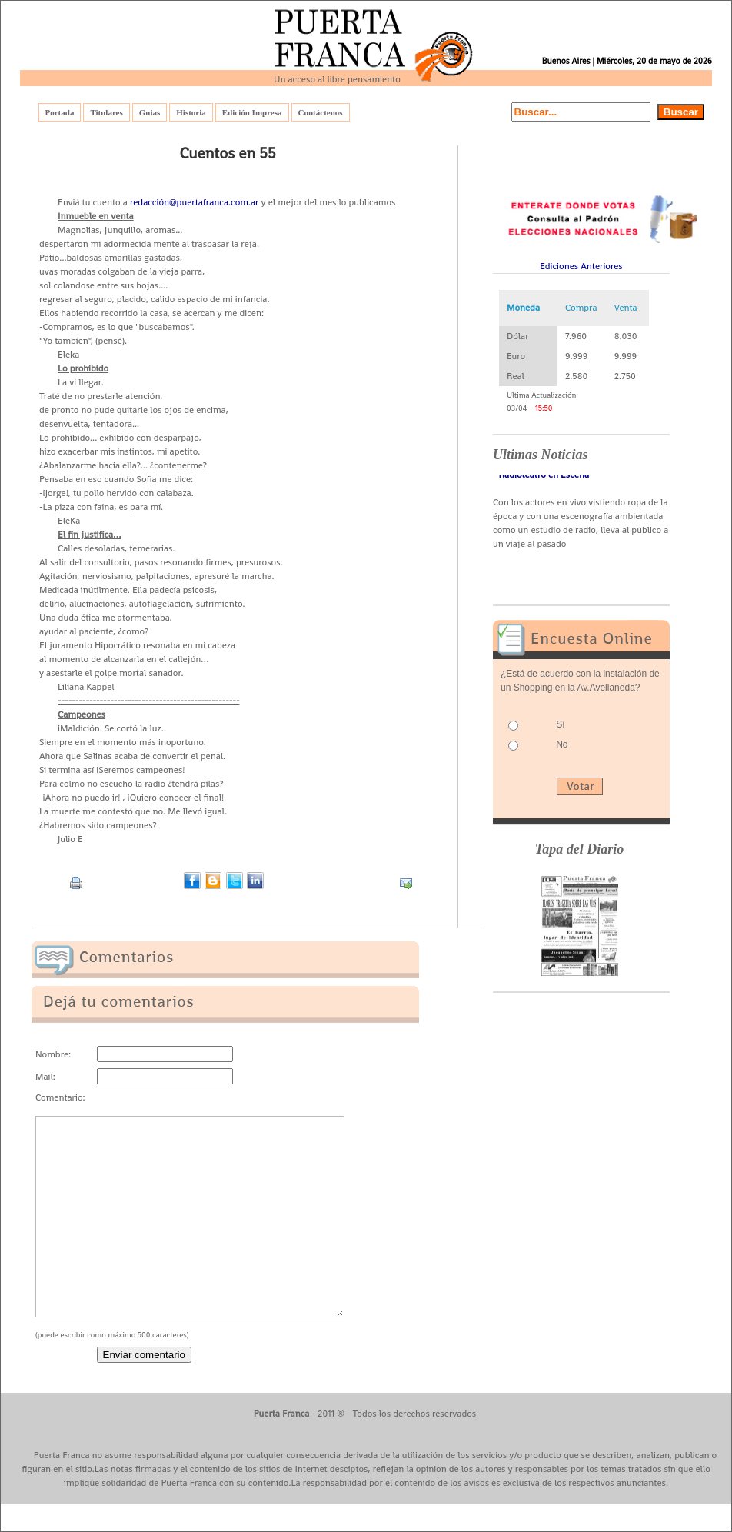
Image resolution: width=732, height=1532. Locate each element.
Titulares (106, 112)
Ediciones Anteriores (581, 266)
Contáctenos (320, 112)
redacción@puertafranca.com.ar (194, 202)
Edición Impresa (252, 112)
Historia (191, 112)
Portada (60, 112)
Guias (150, 112)
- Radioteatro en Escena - (544, 477)
